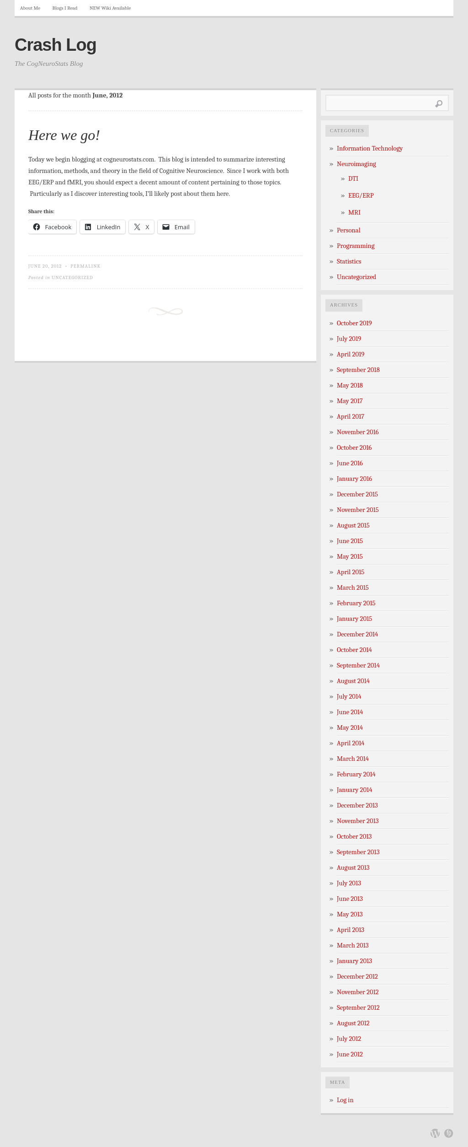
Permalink (85, 266)
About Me (30, 8)
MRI (354, 212)
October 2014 (354, 650)
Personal (349, 230)
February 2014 (356, 774)
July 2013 (349, 883)
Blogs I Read (65, 8)
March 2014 (353, 759)
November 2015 (358, 510)
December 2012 (357, 976)
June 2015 (350, 541)
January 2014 (354, 790)
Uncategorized (72, 277)
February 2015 (356, 603)
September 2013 (358, 852)
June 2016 (350, 463)
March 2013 (353, 945)
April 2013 (350, 930)
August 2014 (353, 681)
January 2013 (354, 961)
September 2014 (358, 665)
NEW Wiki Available (110, 8)
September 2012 (358, 1008)
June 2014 (350, 712)
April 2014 (350, 743)
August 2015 (353, 525)
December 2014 (357, 634)
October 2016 (354, 448)
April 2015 (350, 572)
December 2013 (357, 805)
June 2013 (350, 899)
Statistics (349, 261)
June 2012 (350, 1054)
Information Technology (370, 148)
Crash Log (55, 44)
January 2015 (354, 619)
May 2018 (350, 385)
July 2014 (349, 696)
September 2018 (358, 370)
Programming (355, 246)
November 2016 (358, 432)
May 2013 (349, 914)
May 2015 (350, 556)
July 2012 (349, 1039)
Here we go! (64, 135)
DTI (353, 179)
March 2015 (353, 588)
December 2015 (357, 494)
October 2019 (354, 323)
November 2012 (358, 992)
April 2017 (350, 416)
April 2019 (350, 354)
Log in (345, 1100)
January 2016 (354, 479)
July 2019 (349, 339)
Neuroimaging (356, 164)
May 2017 (350, 401)
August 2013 (353, 868)
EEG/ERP (361, 195)
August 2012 (353, 1023)
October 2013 (354, 836)
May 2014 (350, 728)
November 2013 (358, 821)
